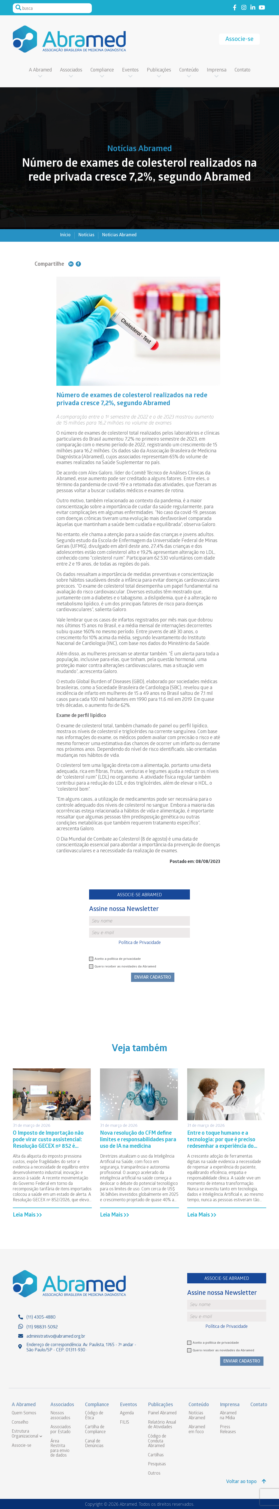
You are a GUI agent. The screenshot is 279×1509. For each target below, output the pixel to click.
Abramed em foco (197, 1430)
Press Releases (228, 1430)
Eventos (130, 70)
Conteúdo (189, 70)
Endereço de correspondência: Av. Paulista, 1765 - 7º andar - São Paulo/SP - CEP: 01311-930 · (81, 1348)
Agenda (127, 1413)
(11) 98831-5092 (42, 1327)
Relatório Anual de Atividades (162, 1425)
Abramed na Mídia (228, 1416)
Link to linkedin (252, 7)
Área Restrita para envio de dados (59, 1449)
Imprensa (216, 70)
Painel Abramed (162, 1413)
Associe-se (239, 39)
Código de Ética (94, 1416)
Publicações (159, 70)
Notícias (86, 235)
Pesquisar (18, 8)
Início (65, 235)
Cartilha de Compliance (95, 1430)
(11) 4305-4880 (41, 1317)
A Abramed (40, 70)
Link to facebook (234, 7)
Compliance (102, 70)
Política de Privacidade (140, 943)
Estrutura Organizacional (25, 1434)
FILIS (124, 1422)
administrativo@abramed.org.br (55, 1336)
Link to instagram (243, 7)
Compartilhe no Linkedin (71, 264)
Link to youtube (261, 7)
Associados (71, 70)
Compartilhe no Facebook (78, 264)
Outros (154, 1473)
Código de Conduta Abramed (157, 1441)
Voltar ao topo (246, 1482)
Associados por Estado (60, 1430)
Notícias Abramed (119, 235)
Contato (242, 70)
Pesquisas (157, 1464)
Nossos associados (60, 1416)
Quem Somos (24, 1413)
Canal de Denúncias (94, 1444)
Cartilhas (156, 1455)
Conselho (20, 1422)
